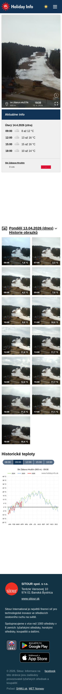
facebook (50, 671)
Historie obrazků (23, 232)
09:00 (18, 462)
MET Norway (36, 688)
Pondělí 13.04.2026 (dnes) (33, 228)
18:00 (49, 462)
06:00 (8, 462)
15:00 (39, 462)
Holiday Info (14, 4)
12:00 (28, 462)
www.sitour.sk (30, 598)
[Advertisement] (31, 197)
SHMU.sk (21, 688)
